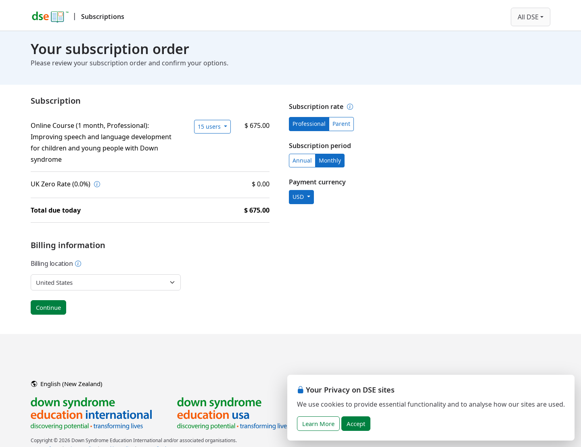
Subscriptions (102, 16)
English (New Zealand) (66, 384)
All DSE (528, 17)
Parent (341, 123)
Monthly (330, 160)
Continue (48, 307)
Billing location (56, 263)
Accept (356, 424)
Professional (309, 123)
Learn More (318, 424)
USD (299, 197)
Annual (302, 160)
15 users (210, 126)
